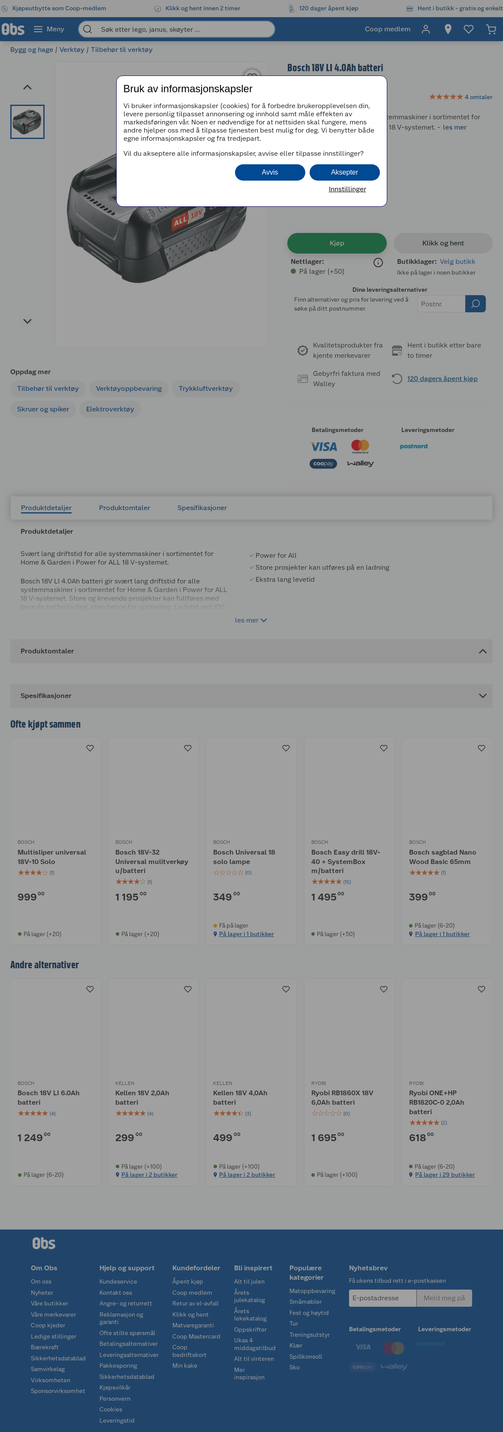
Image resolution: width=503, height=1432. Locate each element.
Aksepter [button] (344, 172)
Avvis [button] (270, 172)
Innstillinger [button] (347, 189)
